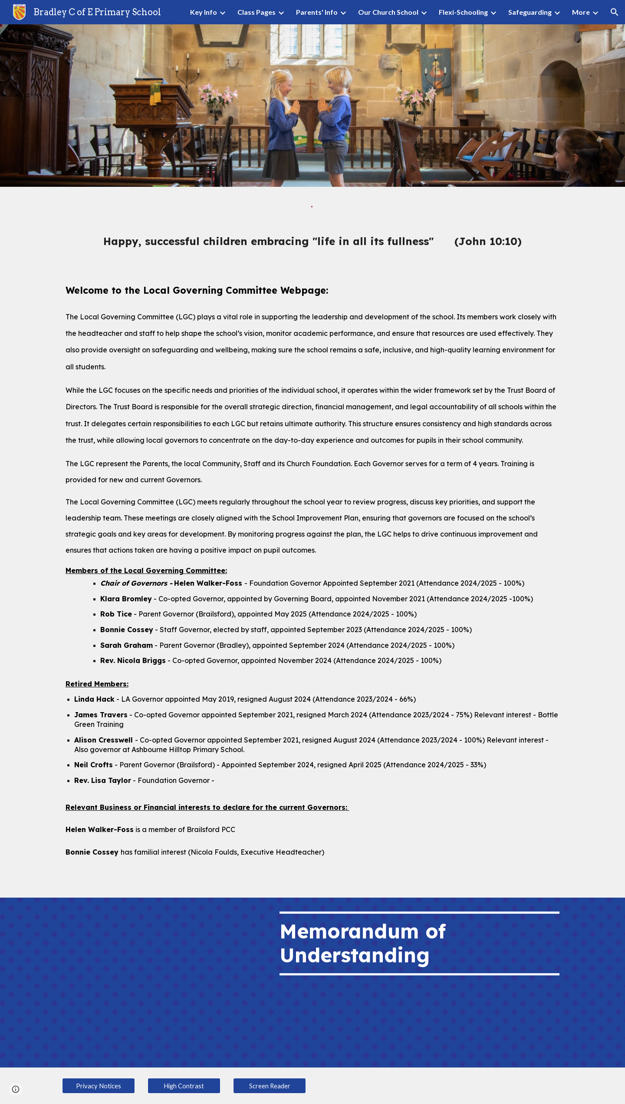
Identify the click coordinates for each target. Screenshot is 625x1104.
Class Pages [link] (256, 12)
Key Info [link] (203, 12)
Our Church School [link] (388, 12)
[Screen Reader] (270, 1086)
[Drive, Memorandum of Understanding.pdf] (162, 983)
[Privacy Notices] (98, 1086)
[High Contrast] (184, 1086)
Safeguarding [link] (530, 12)
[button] (614, 12)
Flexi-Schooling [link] (463, 12)
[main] (312, 241)
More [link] (581, 12)
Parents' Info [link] (317, 12)
